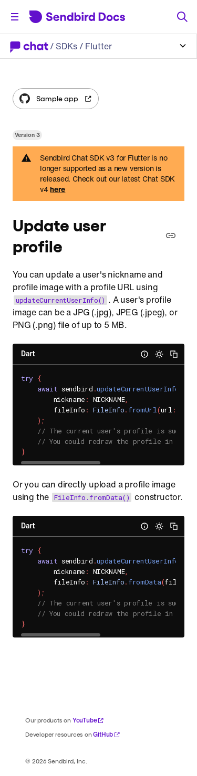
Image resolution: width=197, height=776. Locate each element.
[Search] (182, 16)
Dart (28, 353)
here (57, 189)
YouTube (88, 720)
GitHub (106, 734)
